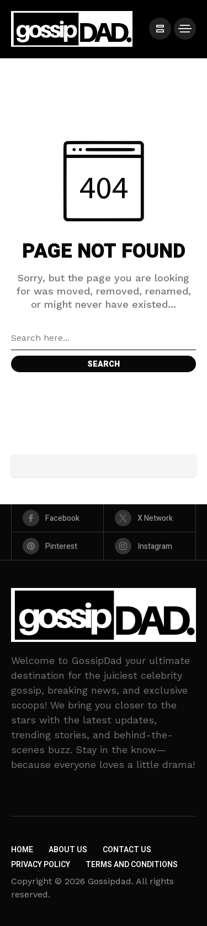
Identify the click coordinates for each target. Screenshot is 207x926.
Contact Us (127, 850)
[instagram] (149, 546)
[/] (160, 29)
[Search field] (103, 338)
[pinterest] (57, 546)
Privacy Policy (40, 864)
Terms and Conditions (132, 864)
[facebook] (57, 518)
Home (22, 850)
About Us (68, 850)
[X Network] (149, 518)
